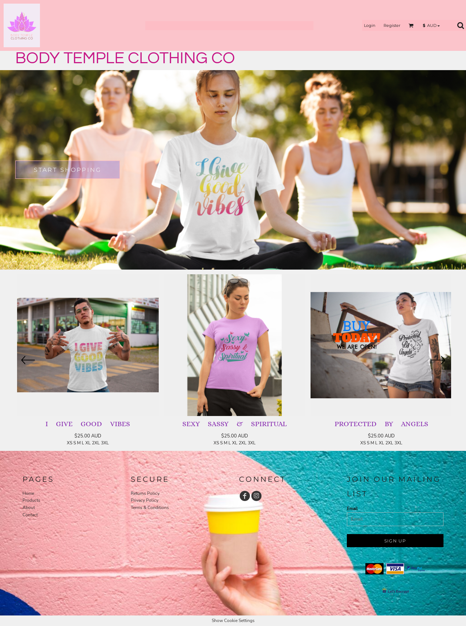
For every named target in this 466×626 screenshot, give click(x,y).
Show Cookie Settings (233, 620)
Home (28, 493)
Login (369, 25)
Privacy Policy (144, 500)
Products (31, 500)
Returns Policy (145, 493)
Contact (30, 515)
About (29, 507)
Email (352, 509)
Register (392, 25)
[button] (411, 25)
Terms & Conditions (150, 507)
